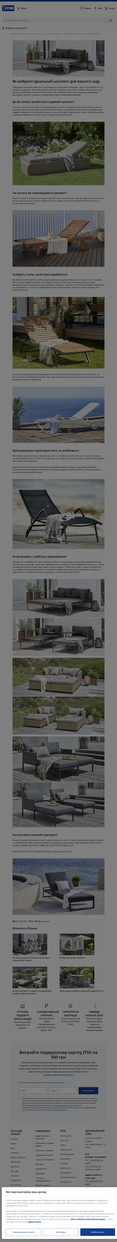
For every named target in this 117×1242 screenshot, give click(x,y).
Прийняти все (97, 1232)
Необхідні (61, 1232)
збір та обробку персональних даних (88, 1219)
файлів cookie (34, 1222)
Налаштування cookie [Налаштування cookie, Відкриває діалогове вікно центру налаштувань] (23, 1232)
